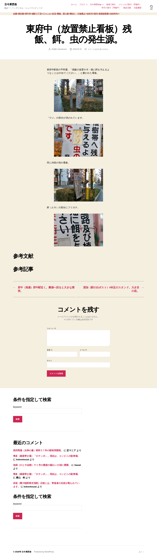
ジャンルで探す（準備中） (130, 4)
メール (83, 350)
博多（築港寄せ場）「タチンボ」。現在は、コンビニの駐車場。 (46, 456)
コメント (51, 328)
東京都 (21, 14)
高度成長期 (103, 14)
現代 (96, 14)
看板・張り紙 (63, 14)
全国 (15, 14)
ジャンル (47, 14)
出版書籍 (137, 8)
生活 (54, 14)
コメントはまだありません (98, 49)
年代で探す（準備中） (111, 8)
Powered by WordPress (44, 552)
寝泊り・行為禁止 (77, 14)
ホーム (74, 4)
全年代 (90, 14)
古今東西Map (95, 4)
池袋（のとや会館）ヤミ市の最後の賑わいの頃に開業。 (42, 465)
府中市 (28, 14)
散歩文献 (127, 8)
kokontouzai (62, 49)
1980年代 (114, 14)
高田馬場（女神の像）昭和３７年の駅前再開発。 (38, 450)
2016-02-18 (77, 49)
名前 (49, 350)
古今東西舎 (10, 4)
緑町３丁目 (37, 14)
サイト (49, 361)
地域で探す (111, 4)
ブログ (82, 4)
